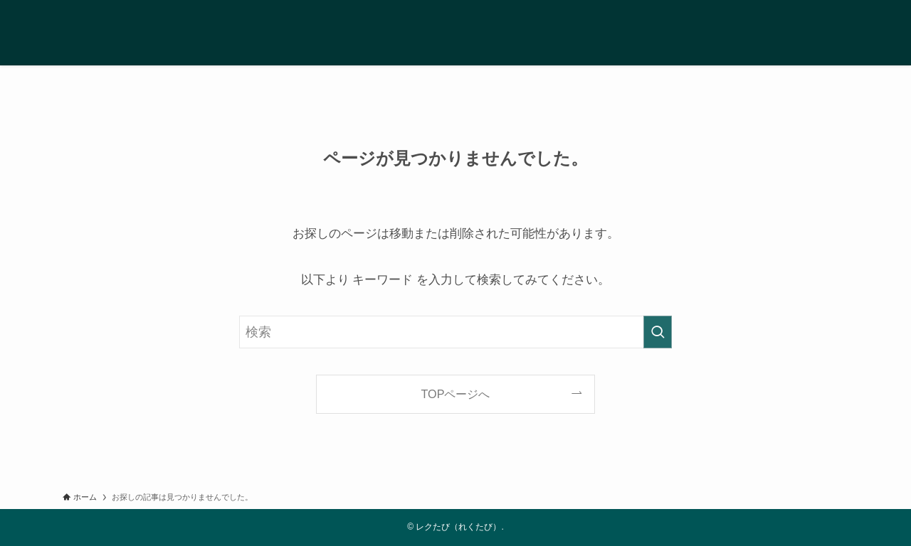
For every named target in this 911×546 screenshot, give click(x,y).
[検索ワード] (455, 332)
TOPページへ (455, 393)
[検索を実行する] (657, 332)
